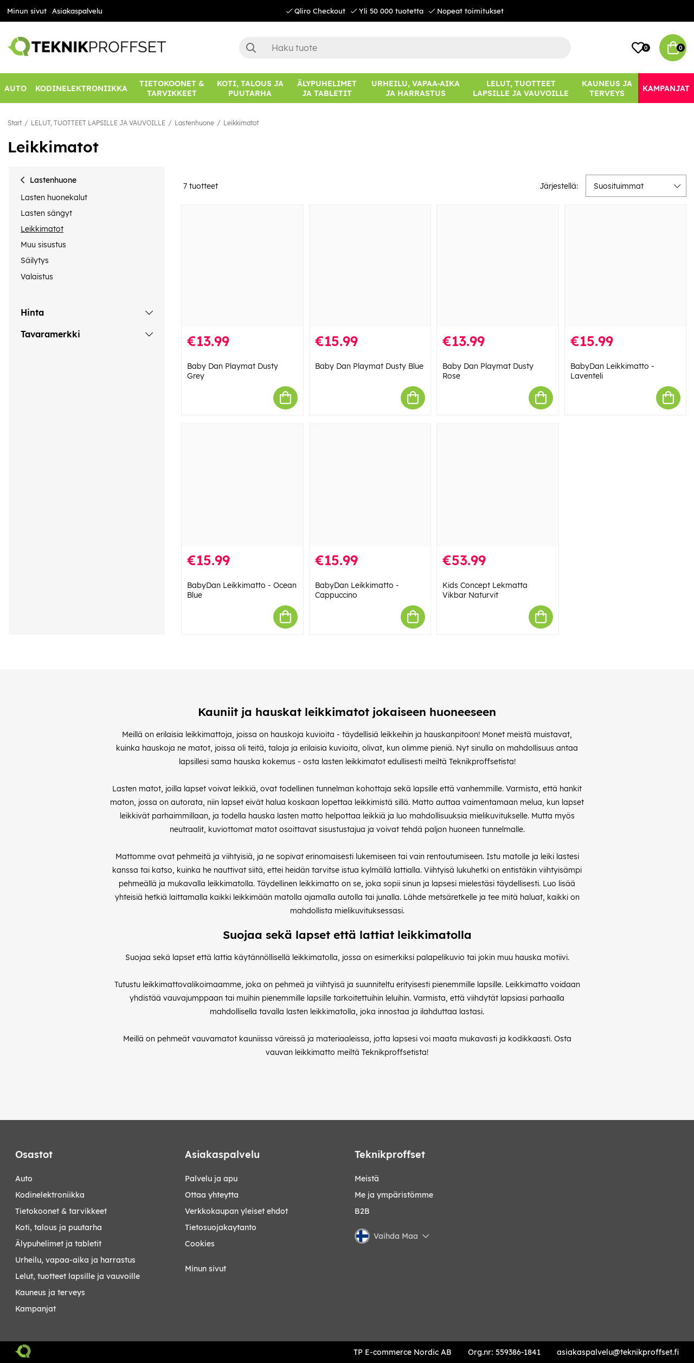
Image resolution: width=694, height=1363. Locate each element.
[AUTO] (15, 88)
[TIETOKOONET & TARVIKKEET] (171, 88)
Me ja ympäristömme (394, 1195)
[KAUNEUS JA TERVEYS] (607, 88)
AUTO (24, 1178)
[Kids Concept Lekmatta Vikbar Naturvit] (498, 485)
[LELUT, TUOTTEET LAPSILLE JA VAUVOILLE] (521, 88)
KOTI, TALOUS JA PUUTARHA (58, 1227)
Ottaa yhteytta (212, 1195)
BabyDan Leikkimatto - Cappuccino (357, 590)
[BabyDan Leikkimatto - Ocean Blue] (242, 485)
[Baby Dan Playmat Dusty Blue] (370, 266)
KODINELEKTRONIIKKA (50, 1195)
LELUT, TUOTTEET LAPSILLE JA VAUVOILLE (98, 123)
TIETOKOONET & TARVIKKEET (61, 1211)
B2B (362, 1211)
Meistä (367, 1178)
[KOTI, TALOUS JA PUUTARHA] (249, 88)
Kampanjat (35, 1309)
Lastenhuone (194, 123)
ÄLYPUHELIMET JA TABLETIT (58, 1244)
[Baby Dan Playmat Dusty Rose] (498, 266)
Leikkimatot (241, 123)
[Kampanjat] (666, 88)
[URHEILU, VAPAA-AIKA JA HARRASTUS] (415, 88)
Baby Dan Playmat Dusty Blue (369, 366)
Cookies (200, 1244)
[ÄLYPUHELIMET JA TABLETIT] (326, 88)
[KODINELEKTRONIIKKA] (81, 88)
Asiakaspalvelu (77, 11)
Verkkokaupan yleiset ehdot (236, 1211)
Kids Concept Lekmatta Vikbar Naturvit (485, 590)
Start (15, 123)
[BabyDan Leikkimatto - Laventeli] (626, 266)
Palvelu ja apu (211, 1178)
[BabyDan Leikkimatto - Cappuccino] (370, 485)
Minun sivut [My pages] (205, 1269)
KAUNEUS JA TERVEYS (50, 1292)
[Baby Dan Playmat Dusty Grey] (242, 266)
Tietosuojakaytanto (220, 1227)
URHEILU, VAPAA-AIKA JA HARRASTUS (75, 1260)
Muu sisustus (43, 244)
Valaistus (37, 276)
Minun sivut (27, 11)
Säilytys (35, 260)
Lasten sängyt (46, 213)
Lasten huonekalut (54, 197)
